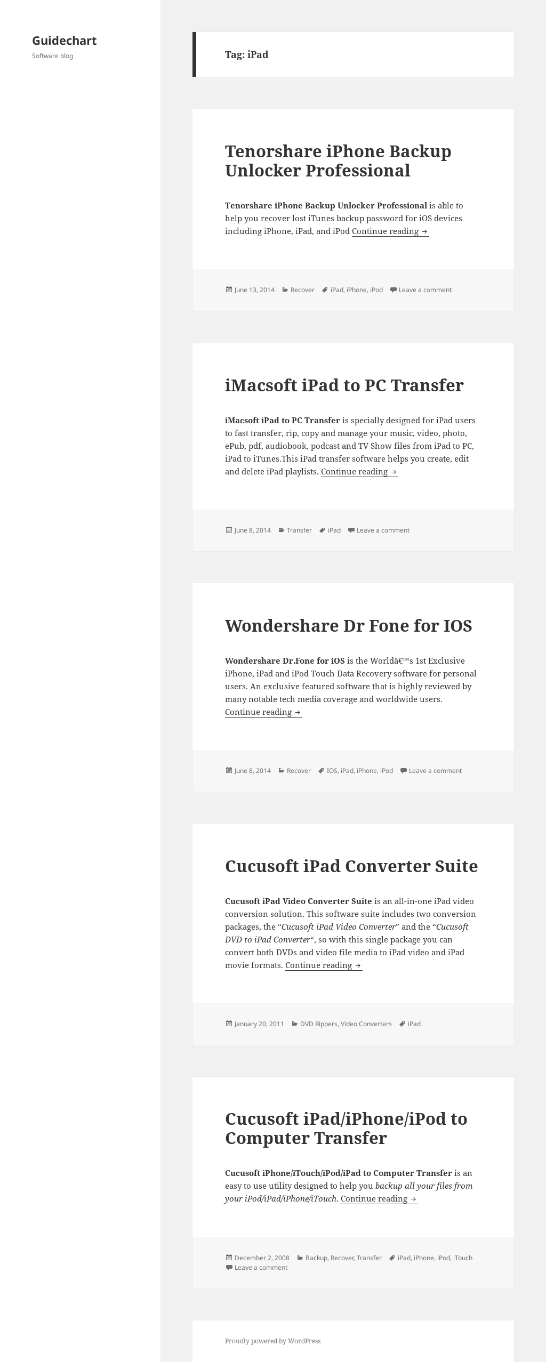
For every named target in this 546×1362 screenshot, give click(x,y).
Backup (316, 1257)
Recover (303, 289)
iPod (376, 289)
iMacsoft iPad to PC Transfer (344, 385)
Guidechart (64, 40)
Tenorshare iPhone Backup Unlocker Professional (338, 160)
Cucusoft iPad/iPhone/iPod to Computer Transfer (346, 1128)
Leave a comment (425, 289)
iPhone (357, 289)
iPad (337, 289)
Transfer (299, 530)
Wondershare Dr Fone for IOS (348, 625)
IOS (332, 770)
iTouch (462, 1257)
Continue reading (390, 230)
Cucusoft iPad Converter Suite (351, 866)
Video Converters (366, 1023)
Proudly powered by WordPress (272, 1340)
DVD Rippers (319, 1023)
